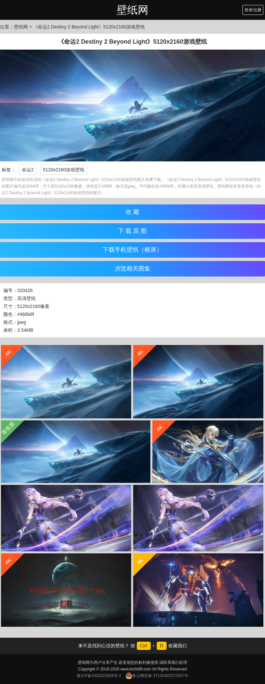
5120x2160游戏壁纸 (63, 169)
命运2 (28, 169)
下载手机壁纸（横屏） (132, 249)
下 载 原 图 (132, 231)
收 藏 (132, 212)
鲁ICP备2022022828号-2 (99, 675)
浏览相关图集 (132, 268)
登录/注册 (252, 10)
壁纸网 (132, 10)
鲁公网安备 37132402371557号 (157, 675)
